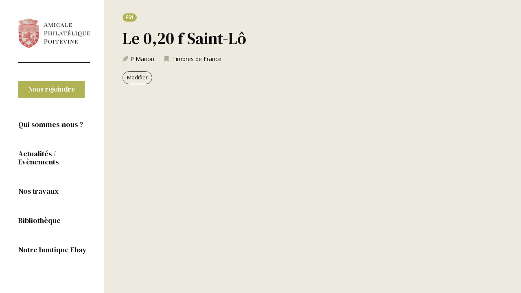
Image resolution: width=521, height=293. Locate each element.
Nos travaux (38, 191)
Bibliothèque (39, 220)
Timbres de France (196, 59)
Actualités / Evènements (38, 158)
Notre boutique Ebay (52, 250)
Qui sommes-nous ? (50, 124)
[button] (51, 89)
